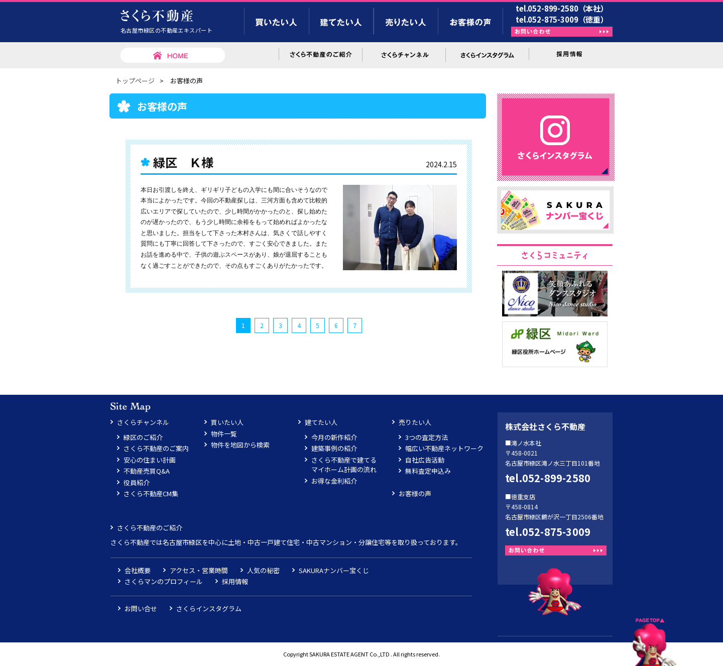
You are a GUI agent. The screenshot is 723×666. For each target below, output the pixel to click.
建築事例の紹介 (334, 448)
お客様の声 (415, 493)
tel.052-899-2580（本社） (562, 8)
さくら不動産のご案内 (156, 448)
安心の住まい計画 (150, 460)
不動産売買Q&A (147, 471)
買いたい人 (227, 422)
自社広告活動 (424, 460)
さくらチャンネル (143, 422)
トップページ (135, 80)
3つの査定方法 (426, 437)
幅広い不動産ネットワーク (444, 448)
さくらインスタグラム (209, 608)
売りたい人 (415, 422)
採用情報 (235, 581)
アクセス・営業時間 (199, 570)
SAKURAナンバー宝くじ (334, 570)
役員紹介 (137, 482)
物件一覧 (224, 433)
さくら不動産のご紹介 (149, 527)
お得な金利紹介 (334, 481)
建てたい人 (321, 422)
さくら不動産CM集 (151, 493)
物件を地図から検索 (240, 445)
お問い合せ (141, 608)
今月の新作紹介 (334, 437)
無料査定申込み (428, 471)
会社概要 (138, 570)
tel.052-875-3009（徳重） (562, 19)
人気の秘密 (263, 570)
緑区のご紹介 (143, 437)
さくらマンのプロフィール (164, 581)
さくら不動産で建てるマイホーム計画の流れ (344, 465)
